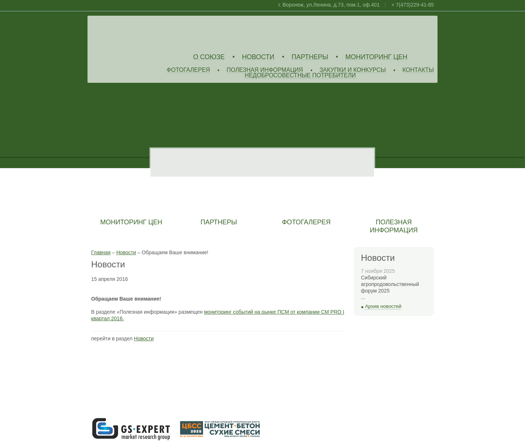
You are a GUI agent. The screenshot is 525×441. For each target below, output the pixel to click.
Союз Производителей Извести (144, 33)
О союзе (209, 57)
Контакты (418, 70)
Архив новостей (383, 306)
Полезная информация (264, 70)
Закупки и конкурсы (352, 70)
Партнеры (310, 57)
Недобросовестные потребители (300, 75)
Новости (258, 57)
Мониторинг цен (376, 57)
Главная (100, 252)
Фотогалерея (188, 70)
